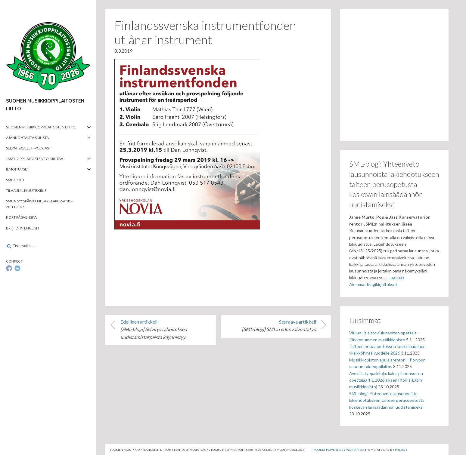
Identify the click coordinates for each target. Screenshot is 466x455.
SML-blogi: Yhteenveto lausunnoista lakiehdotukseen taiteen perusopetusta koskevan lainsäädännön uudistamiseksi (386, 400)
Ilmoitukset (17, 169)
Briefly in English (22, 228)
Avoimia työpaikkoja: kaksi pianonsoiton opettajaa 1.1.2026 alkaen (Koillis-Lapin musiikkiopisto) (386, 380)
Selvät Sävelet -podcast (28, 148)
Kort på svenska (21, 217)
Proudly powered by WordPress (338, 449)
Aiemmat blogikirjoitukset (373, 284)
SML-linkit (15, 180)
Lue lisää (397, 277)
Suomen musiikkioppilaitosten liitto (41, 127)
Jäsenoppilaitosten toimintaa (34, 158)
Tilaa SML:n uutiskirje (26, 190)
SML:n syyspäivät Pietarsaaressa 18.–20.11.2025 (39, 204)
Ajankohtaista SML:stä (27, 137)
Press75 (401, 449)
